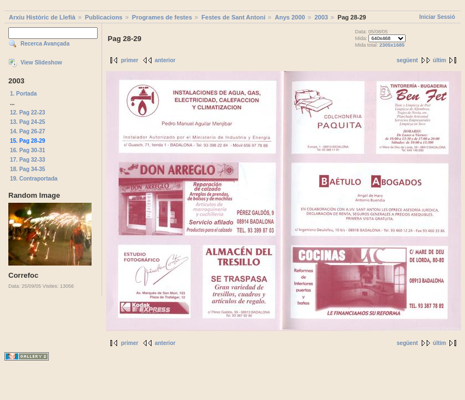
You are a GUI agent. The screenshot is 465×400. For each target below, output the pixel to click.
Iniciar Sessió (437, 17)
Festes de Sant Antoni (233, 17)
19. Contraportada (34, 179)
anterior (165, 60)
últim (439, 60)
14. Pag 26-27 (27, 131)
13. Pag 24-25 (27, 122)
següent (407, 60)
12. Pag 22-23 (27, 112)
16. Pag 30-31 (27, 150)
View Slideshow (41, 62)
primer (129, 60)
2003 (321, 17)
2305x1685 (392, 45)
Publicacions (104, 17)
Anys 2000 (290, 17)
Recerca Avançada (45, 44)
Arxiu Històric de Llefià (42, 17)
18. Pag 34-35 (27, 169)
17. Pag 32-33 (27, 160)
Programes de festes (162, 17)
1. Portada (23, 94)
